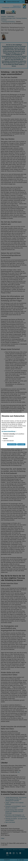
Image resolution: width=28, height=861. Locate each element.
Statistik (4, 438)
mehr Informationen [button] (8, 436)
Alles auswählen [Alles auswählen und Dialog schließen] (21, 444)
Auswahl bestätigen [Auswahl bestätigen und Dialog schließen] (12, 444)
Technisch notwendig (13, 434)
